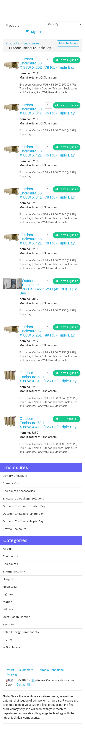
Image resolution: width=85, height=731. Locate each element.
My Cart (34, 32)
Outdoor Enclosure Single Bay (23, 513)
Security (8, 624)
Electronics (10, 556)
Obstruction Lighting (16, 617)
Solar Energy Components (21, 632)
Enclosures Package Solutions (23, 498)
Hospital (8, 579)
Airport (7, 548)
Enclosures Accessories (19, 491)
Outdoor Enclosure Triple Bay (23, 521)
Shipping (11, 674)
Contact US (24, 684)
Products (12, 25)
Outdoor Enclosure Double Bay (24, 506)
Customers (26, 670)
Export (10, 670)
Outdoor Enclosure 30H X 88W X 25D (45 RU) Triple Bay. (48, 287)
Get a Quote (66, 60)
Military (8, 609)
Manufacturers (68, 43)
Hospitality (10, 586)
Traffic (7, 639)
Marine (7, 602)
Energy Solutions (14, 571)
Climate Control (13, 483)
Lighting (8, 594)
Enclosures (31, 43)
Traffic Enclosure (14, 529)
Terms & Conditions (51, 670)
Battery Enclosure (15, 475)
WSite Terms (11, 647)
